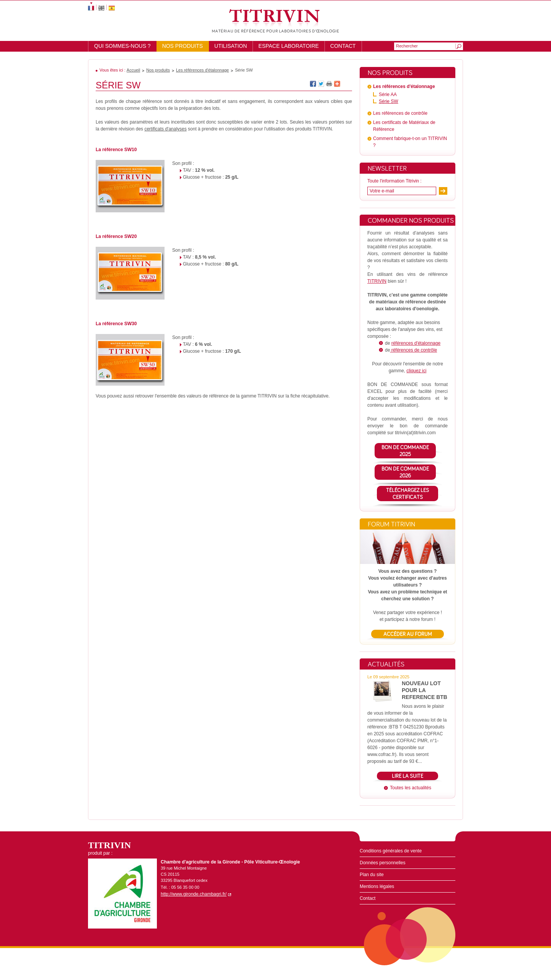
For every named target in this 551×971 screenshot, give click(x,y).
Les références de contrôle (400, 113)
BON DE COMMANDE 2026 (405, 472)
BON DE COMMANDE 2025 (405, 451)
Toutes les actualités (410, 787)
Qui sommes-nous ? (122, 46)
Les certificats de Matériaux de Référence (404, 126)
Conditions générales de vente (391, 851)
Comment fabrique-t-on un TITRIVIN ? (410, 142)
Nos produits (182, 46)
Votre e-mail (382, 191)
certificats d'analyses (165, 129)
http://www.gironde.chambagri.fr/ (194, 894)
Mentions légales (377, 886)
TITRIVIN (376, 281)
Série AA (388, 94)
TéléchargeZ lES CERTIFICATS (407, 493)
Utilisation (230, 46)
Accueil (133, 70)
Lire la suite (407, 775)
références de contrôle (413, 350)
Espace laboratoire (288, 46)
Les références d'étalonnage (202, 70)
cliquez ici (416, 370)
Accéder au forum (407, 633)
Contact (343, 46)
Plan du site (372, 874)
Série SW (388, 101)
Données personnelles (382, 862)
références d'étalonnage (415, 343)
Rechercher (407, 46)
